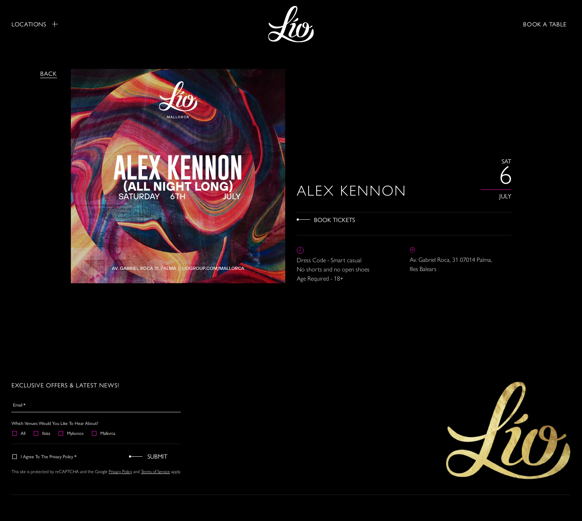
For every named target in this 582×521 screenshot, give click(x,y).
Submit (157, 456)
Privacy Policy (120, 471)
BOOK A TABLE (545, 24)
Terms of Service (155, 471)
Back (48, 73)
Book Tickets (334, 220)
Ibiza (42, 433)
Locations (34, 24)
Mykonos (71, 433)
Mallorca (104, 433)
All (19, 433)
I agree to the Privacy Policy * (45, 456)
